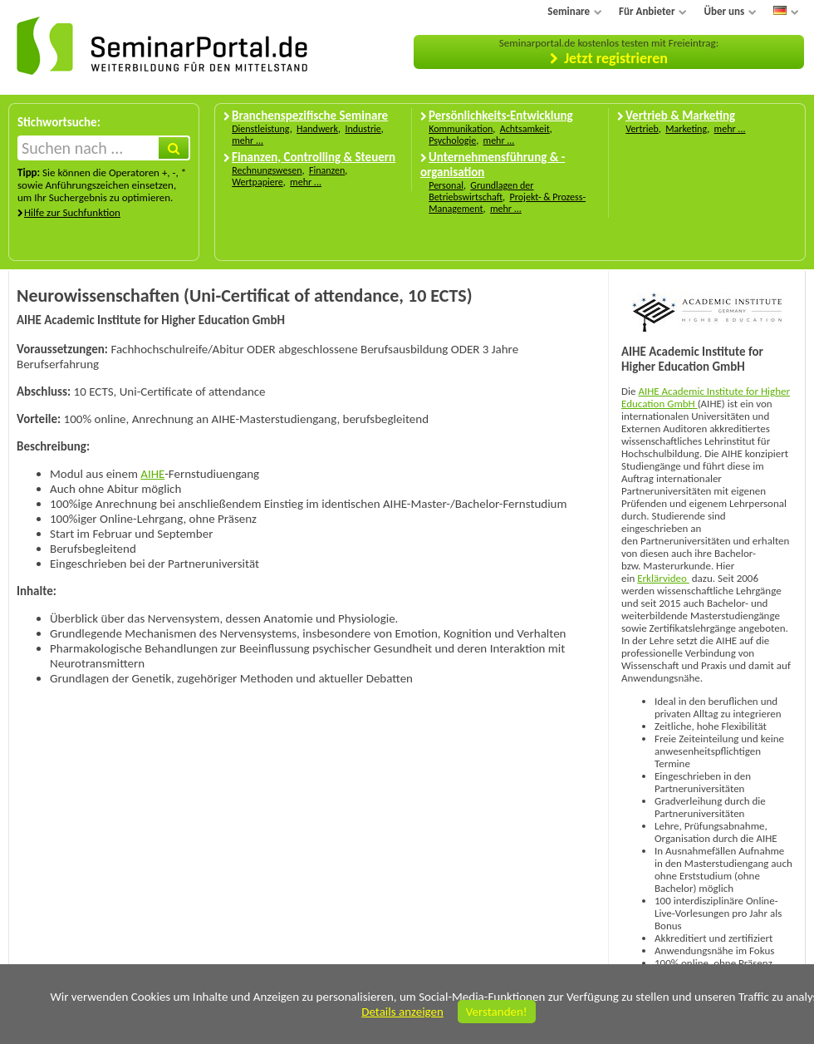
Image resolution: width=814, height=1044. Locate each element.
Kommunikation (461, 129)
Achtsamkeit (525, 129)
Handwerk (317, 129)
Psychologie (452, 140)
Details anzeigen (402, 1011)
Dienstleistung (260, 129)
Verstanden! (496, 1011)
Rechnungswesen (267, 170)
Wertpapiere (257, 182)
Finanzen (327, 170)
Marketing (686, 129)
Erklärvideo (663, 578)
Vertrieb (642, 129)
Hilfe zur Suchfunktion (72, 212)
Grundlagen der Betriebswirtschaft (481, 191)
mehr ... (247, 140)
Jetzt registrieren (616, 58)
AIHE (152, 473)
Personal (446, 185)
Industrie (362, 129)
